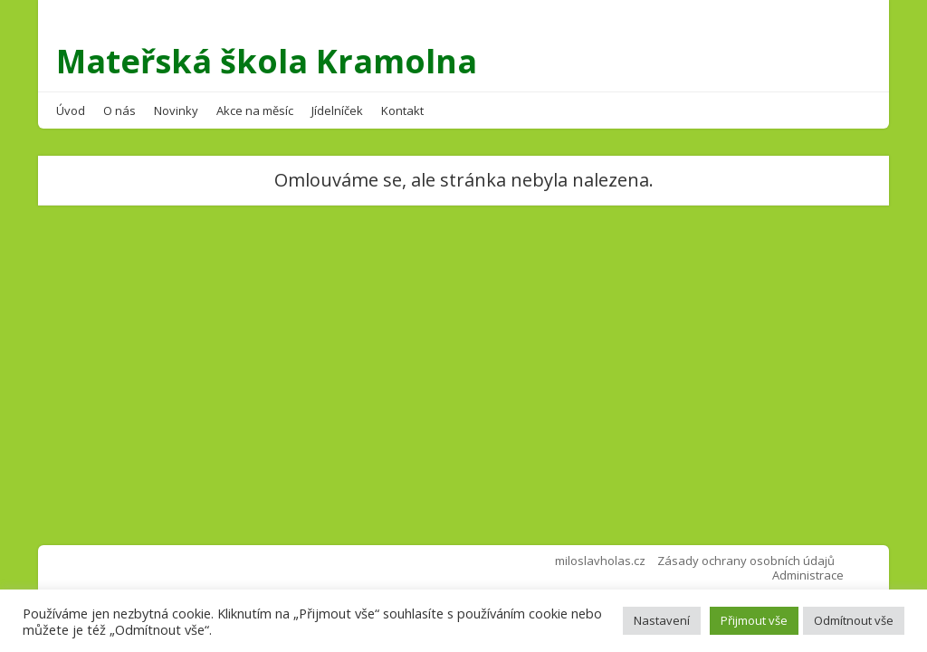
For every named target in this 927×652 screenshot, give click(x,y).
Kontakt (402, 110)
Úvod (70, 110)
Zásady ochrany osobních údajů (746, 560)
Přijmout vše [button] (754, 620)
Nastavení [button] (662, 620)
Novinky (176, 110)
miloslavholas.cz (600, 560)
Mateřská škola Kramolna (266, 61)
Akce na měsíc (254, 110)
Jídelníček (337, 110)
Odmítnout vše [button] (854, 620)
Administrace (808, 575)
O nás (119, 110)
